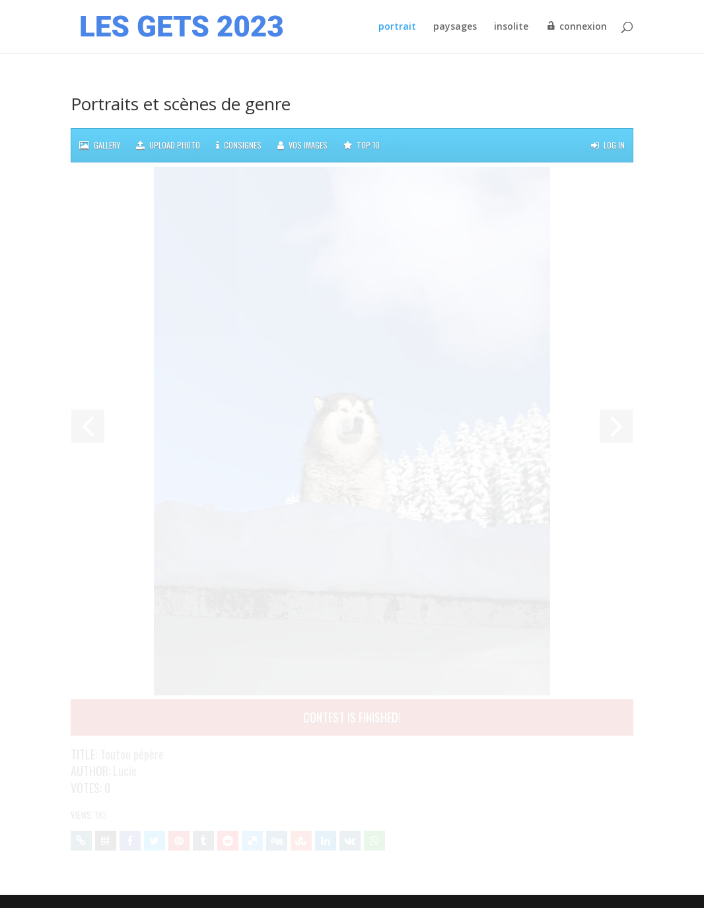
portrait (397, 27)
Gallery (99, 145)
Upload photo (168, 145)
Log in (608, 145)
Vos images (302, 145)
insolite (511, 27)
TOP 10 (361, 145)
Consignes (239, 145)
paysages (455, 27)
